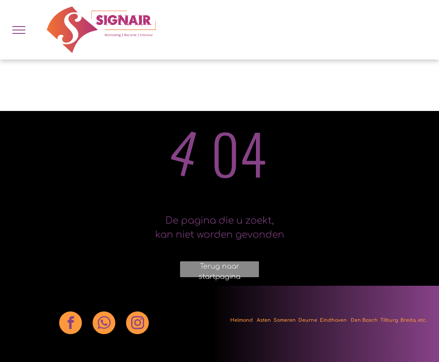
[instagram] (137, 323)
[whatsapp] (104, 323)
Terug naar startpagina (219, 270)
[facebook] (70, 323)
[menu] (19, 30)
